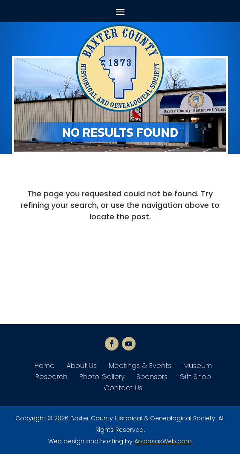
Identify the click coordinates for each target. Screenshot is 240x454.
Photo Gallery (101, 377)
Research (51, 377)
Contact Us (123, 388)
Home (45, 366)
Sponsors (152, 377)
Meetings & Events (140, 366)
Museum (197, 366)
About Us (82, 366)
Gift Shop (195, 377)
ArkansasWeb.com (163, 441)
